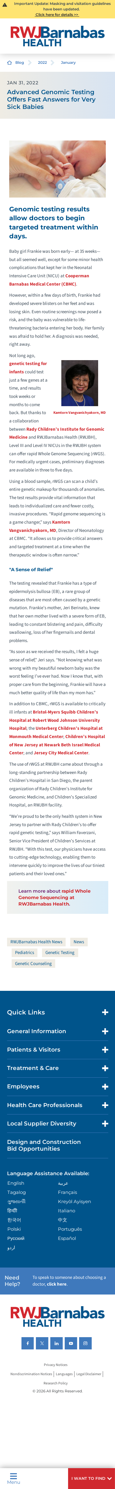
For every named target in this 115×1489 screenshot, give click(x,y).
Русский (16, 1238)
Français (67, 1192)
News (79, 942)
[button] (91, 1478)
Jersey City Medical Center (61, 753)
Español (67, 1238)
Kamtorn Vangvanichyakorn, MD (79, 412)
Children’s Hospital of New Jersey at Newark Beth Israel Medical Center (57, 744)
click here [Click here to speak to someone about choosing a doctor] (57, 1284)
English (15, 1183)
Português (70, 1229)
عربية (63, 1183)
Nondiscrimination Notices (31, 1374)
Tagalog (16, 1192)
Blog (19, 62)
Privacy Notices (55, 1365)
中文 (62, 1220)
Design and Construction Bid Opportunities (44, 1145)
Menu (13, 1478)
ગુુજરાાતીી (16, 1201)
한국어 (14, 1220)
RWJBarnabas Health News (36, 942)
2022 (42, 62)
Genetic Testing (60, 952)
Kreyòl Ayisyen (74, 1201)
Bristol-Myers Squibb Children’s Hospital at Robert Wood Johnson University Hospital (54, 720)
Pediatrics (24, 952)
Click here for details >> (57, 14)
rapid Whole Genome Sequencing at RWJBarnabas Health (54, 897)
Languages (64, 1374)
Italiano (66, 1211)
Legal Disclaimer (88, 1374)
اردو (11, 1247)
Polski (14, 1229)
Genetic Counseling (33, 963)
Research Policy (56, 1383)
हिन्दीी (12, 1211)
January (68, 62)
